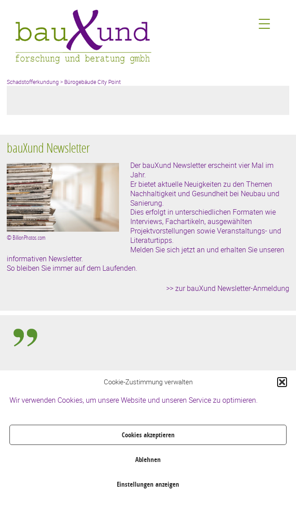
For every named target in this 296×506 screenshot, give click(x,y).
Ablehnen (148, 459)
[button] (282, 382)
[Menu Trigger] (264, 23)
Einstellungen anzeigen (148, 484)
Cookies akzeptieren (148, 435)
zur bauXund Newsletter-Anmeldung (232, 288)
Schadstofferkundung (33, 81)
